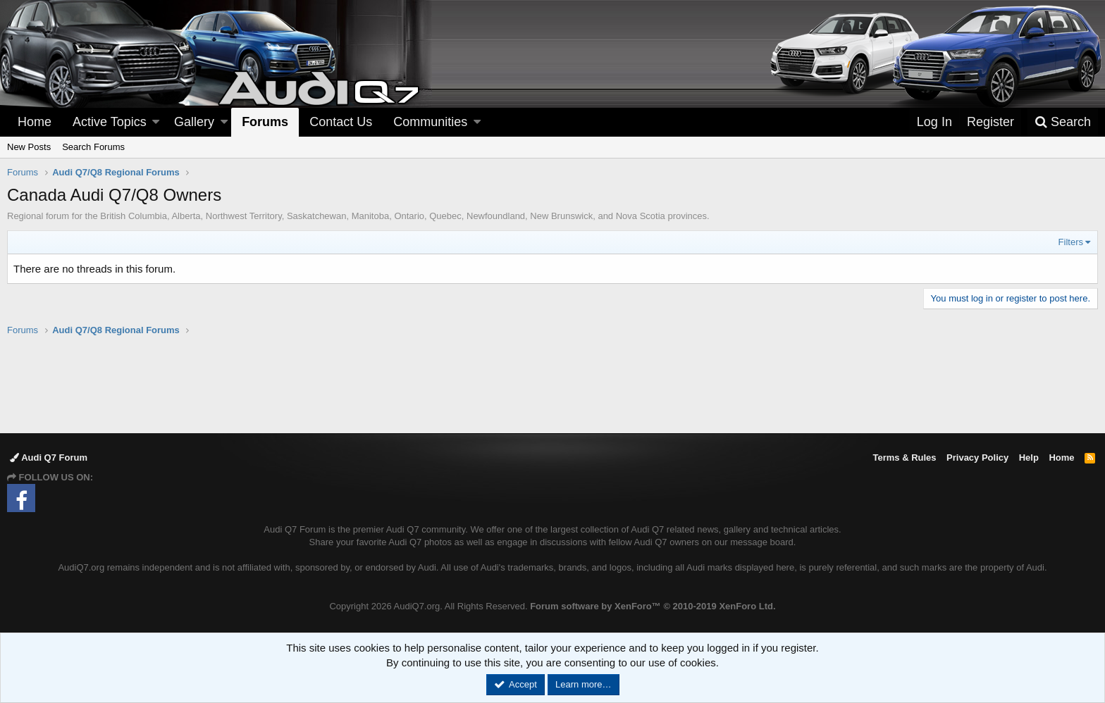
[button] (156, 122)
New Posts (29, 147)
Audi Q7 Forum (48, 457)
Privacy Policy (977, 457)
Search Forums (93, 147)
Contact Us (340, 122)
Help (1029, 457)
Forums (265, 122)
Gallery (194, 122)
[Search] (1062, 122)
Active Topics (110, 122)
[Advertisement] (552, 384)
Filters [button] (1070, 242)
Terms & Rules (904, 457)
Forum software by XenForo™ (652, 606)
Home (34, 122)
